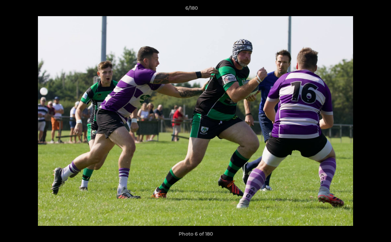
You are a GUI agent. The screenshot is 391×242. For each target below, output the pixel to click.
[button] (363, 10)
